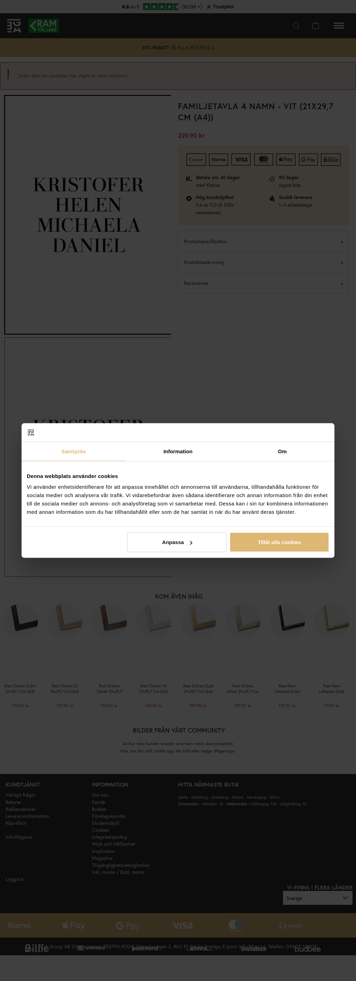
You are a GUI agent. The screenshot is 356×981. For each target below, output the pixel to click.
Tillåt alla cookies (279, 542)
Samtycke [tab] (74, 451)
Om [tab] (282, 451)
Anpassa (177, 542)
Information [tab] (178, 451)
